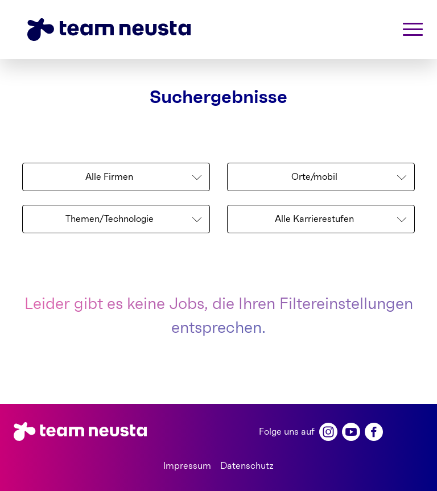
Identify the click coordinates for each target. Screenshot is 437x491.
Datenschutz (247, 466)
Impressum (187, 466)
